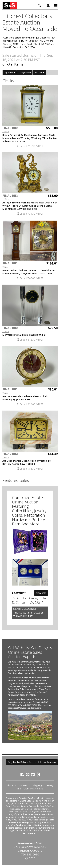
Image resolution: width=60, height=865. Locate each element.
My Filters (10, 72)
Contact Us (25, 785)
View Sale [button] (41, 592)
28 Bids (5, 131)
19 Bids (5, 457)
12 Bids (5, 199)
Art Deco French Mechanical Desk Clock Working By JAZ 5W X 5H (25, 398)
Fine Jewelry (41, 683)
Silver (32, 683)
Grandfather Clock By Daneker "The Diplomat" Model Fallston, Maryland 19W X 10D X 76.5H (29, 272)
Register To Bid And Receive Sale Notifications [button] (32, 762)
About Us (11, 785)
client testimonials (26, 673)
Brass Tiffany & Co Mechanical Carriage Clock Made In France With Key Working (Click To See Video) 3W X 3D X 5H (29, 138)
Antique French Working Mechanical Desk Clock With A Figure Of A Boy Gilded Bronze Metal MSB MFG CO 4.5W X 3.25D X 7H (29, 205)
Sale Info (39, 72)
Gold (26, 683)
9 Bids (5, 267)
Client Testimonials (33, 788)
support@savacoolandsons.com (25, 708)
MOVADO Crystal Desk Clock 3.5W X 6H (24, 334)
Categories (25, 72)
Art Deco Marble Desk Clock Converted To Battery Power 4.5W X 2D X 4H (26, 462)
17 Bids (5, 331)
